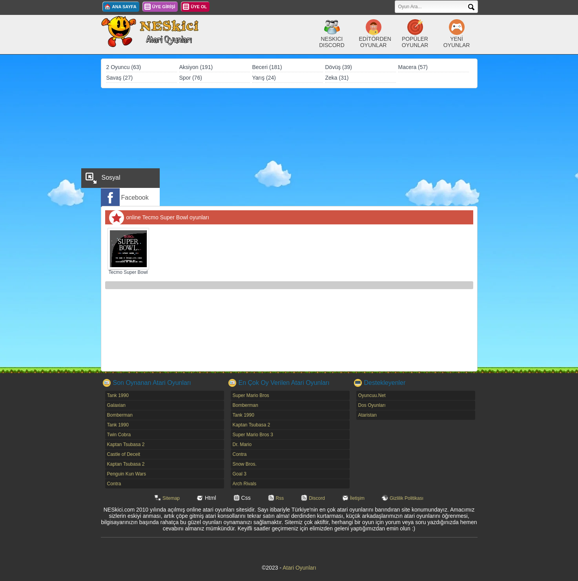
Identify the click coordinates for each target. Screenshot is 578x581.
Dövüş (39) (338, 67)
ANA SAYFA (124, 6)
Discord (317, 498)
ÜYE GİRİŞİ (163, 6)
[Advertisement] (289, 147)
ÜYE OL (199, 6)
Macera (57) (413, 67)
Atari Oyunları (299, 568)
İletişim (357, 498)
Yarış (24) (264, 78)
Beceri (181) (267, 67)
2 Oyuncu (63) (123, 67)
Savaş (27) (119, 78)
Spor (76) (190, 78)
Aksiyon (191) (196, 67)
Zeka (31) (337, 78)
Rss (280, 498)
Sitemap (171, 498)
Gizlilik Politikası (406, 498)
